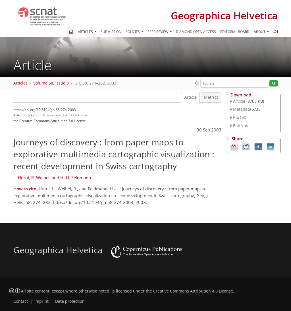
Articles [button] (86, 31)
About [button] (260, 31)
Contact (20, 301)
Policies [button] (133, 31)
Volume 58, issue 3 (51, 83)
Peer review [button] (158, 31)
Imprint (41, 301)
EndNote (241, 125)
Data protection (70, 301)
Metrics (211, 97)
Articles (20, 83)
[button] (197, 83)
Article (190, 97)
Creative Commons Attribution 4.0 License (193, 291)
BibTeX (239, 117)
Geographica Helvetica (224, 15)
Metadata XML (246, 109)
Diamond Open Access (196, 31)
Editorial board (235, 31)
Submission (111, 31)
